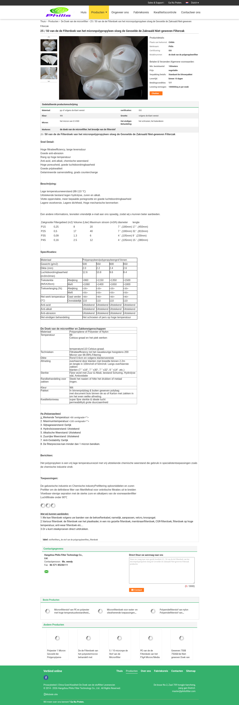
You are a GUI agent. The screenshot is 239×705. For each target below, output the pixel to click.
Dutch (195, 2)
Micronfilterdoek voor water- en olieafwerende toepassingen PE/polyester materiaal (122, 612)
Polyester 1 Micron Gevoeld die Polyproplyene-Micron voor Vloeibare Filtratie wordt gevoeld (56, 659)
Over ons (146, 670)
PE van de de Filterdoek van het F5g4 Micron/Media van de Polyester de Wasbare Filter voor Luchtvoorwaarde (150, 659)
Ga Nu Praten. (175, 2)
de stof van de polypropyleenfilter (75, 540)
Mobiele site (51, 694)
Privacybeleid (50, 685)
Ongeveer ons (120, 12)
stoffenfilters (54, 540)
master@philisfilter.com (184, 691)
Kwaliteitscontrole (165, 12)
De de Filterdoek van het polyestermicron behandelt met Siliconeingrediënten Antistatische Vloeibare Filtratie (88, 659)
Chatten (155, 93)
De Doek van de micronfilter (74, 21)
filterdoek (94, 540)
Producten (97, 12)
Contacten (177, 670)
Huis (83, 12)
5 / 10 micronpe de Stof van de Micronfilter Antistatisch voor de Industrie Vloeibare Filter (119, 659)
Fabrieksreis (141, 12)
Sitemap (191, 670)
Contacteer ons (191, 12)
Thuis (43, 21)
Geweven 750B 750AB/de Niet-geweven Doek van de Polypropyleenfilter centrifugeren (180, 659)
